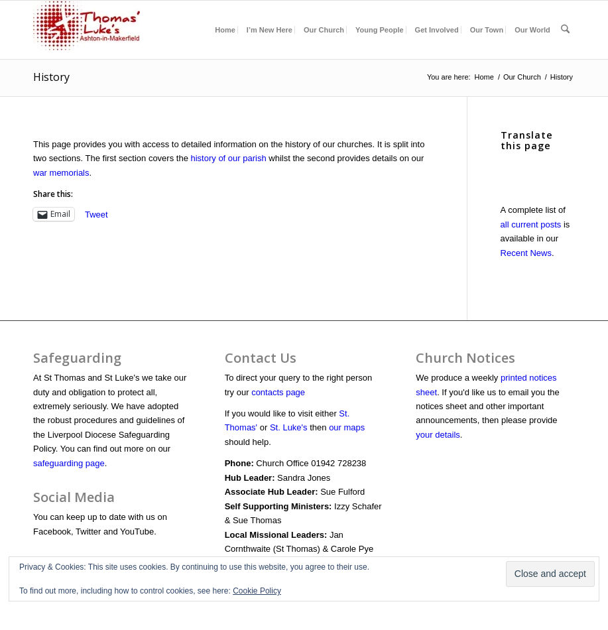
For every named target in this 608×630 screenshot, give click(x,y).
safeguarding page (69, 463)
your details (437, 435)
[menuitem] (225, 30)
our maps (347, 427)
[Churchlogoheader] (86, 30)
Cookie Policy (257, 591)
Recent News (526, 253)
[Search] (565, 30)
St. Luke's (289, 427)
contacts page (278, 392)
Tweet (96, 215)
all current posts (531, 224)
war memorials (61, 173)
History (51, 77)
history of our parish (228, 158)
